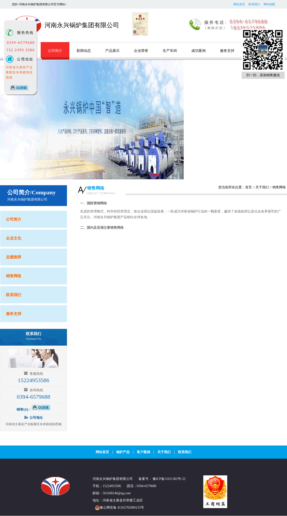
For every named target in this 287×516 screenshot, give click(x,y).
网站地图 (269, 4)
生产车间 (170, 51)
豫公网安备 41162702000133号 (118, 507)
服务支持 (227, 51)
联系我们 (254, 4)
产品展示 (112, 51)
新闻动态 (84, 51)
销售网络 (95, 188)
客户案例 (143, 452)
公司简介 (55, 51)
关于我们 (262, 187)
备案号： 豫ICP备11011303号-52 (162, 479)
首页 (248, 187)
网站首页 (239, 4)
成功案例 (198, 51)
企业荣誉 (141, 51)
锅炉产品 (123, 452)
